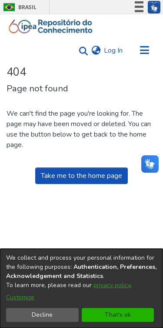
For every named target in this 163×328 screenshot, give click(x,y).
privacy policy (111, 285)
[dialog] (81, 288)
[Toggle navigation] (144, 50)
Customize (20, 297)
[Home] (51, 26)
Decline (42, 315)
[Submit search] (81, 50)
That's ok (118, 315)
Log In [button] (113, 50)
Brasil (18, 7)
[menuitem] (95, 50)
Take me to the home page (81, 176)
